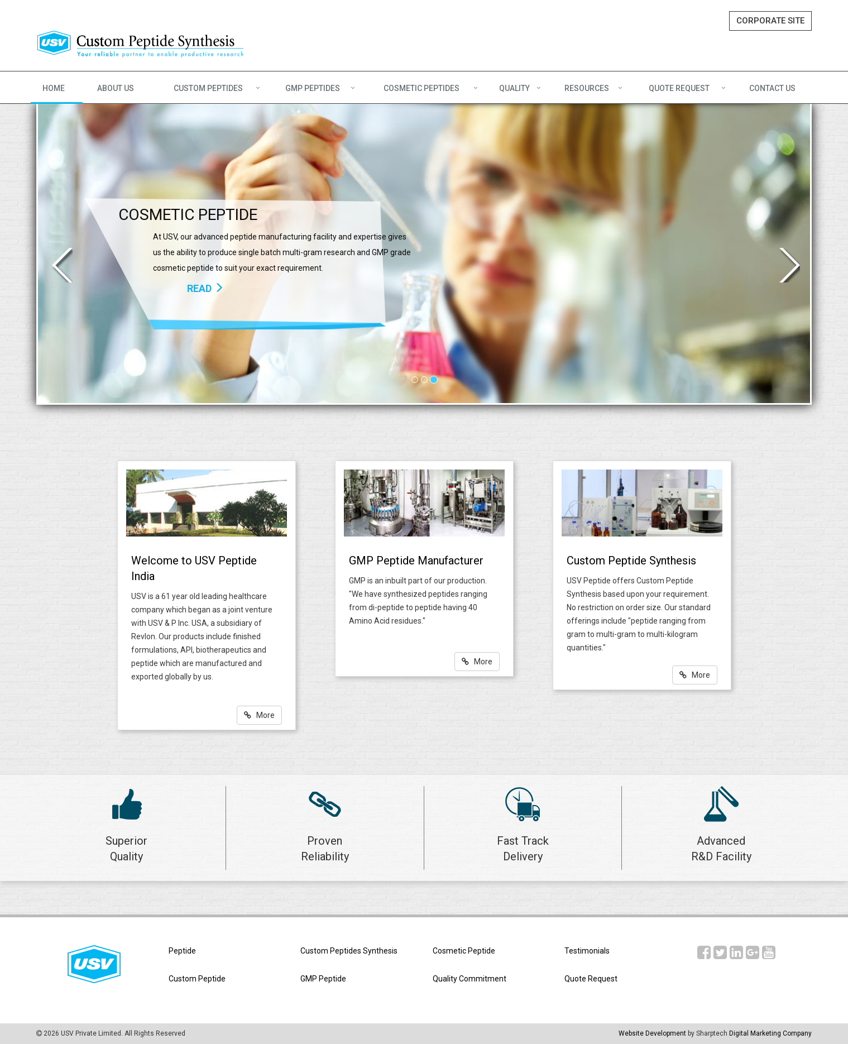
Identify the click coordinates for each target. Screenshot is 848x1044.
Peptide (182, 950)
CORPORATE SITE (770, 21)
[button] (57, 253)
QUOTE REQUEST (679, 88)
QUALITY (514, 88)
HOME (53, 88)
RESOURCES (586, 88)
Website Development (652, 1033)
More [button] (259, 715)
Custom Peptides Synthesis (348, 950)
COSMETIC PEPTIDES (421, 88)
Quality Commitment (469, 978)
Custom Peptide (197, 978)
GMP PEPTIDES (312, 88)
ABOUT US (115, 88)
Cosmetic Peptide (464, 950)
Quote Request (590, 978)
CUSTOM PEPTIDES (208, 88)
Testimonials (587, 950)
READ (205, 288)
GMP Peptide (323, 978)
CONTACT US (772, 88)
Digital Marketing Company (770, 1033)
